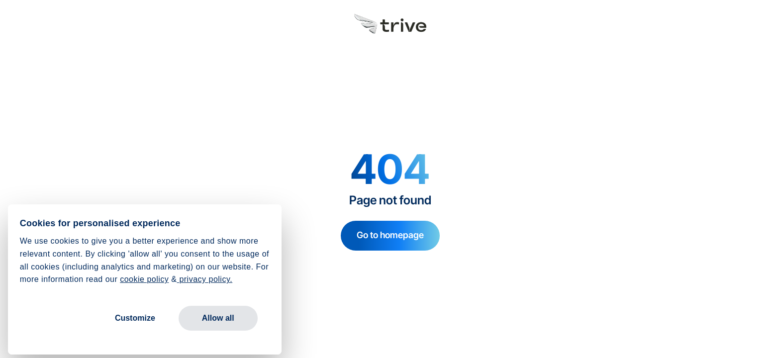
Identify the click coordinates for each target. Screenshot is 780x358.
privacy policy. (204, 279)
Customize (135, 318)
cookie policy (144, 279)
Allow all (218, 318)
